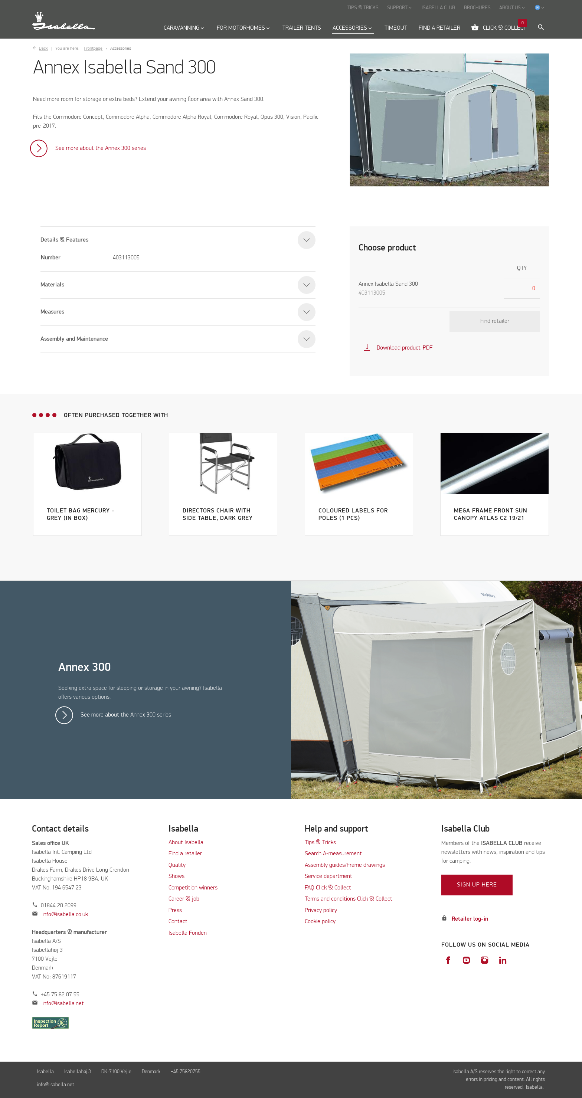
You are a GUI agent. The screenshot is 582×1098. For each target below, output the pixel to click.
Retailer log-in (470, 919)
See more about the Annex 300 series (100, 148)
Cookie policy (320, 922)
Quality (177, 865)
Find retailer (494, 321)
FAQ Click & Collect (328, 888)
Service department (328, 876)
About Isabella (186, 843)
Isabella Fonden (188, 933)
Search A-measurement (334, 854)
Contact (178, 922)
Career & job (184, 899)
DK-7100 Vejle (116, 1071)
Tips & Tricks (320, 843)
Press (175, 911)
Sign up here (477, 885)
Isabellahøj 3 (77, 1071)
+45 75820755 (185, 1071)
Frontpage (93, 48)
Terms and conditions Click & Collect (348, 899)
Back (43, 48)
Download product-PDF (397, 348)
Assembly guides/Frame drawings (345, 865)
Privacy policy (321, 911)
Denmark (151, 1071)
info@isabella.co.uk (65, 915)
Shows (176, 876)
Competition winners (193, 888)
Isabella (45, 1071)
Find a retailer (185, 854)
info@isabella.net (63, 1004)
